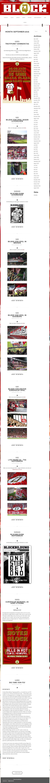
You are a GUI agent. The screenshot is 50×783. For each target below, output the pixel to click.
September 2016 (37, 186)
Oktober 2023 (36, 86)
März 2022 (36, 104)
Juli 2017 (35, 165)
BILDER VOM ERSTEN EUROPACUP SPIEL (17, 389)
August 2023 (36, 90)
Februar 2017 (36, 175)
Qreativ (23, 17)
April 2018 (36, 151)
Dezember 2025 (37, 45)
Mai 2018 (35, 149)
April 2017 (36, 171)
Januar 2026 (36, 43)
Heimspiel (17, 599)
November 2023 (37, 84)
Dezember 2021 (37, 106)
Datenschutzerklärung (17, 779)
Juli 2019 (35, 120)
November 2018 (37, 137)
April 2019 (36, 126)
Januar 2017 (36, 177)
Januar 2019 (36, 133)
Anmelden (35, 195)
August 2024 (36, 75)
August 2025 (36, 53)
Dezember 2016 (37, 179)
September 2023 (37, 88)
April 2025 (36, 59)
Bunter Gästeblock (37, 17)
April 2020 (36, 112)
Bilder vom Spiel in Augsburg (17, 316)
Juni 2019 (36, 122)
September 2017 (37, 161)
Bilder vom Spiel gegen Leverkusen (17, 120)
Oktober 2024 (36, 71)
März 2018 (36, 153)
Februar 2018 (36, 155)
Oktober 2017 (36, 159)
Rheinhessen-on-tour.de (17, 469)
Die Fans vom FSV (17, 682)
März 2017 (36, 173)
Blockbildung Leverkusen (17, 194)
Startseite (6, 17)
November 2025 (37, 47)
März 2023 (36, 96)
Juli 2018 (35, 145)
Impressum (5, 780)
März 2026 (36, 39)
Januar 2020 (36, 114)
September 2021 (37, 108)
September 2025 (37, 51)
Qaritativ (18, 17)
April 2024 (36, 82)
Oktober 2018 (36, 139)
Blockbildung (17, 191)
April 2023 (36, 94)
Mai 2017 (35, 169)
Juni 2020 (36, 110)
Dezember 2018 (37, 135)
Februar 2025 (36, 63)
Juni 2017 (36, 167)
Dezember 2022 (37, 98)
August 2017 (36, 163)
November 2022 (37, 100)
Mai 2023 (35, 92)
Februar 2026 (36, 41)
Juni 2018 (36, 147)
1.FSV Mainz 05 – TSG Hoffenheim (17, 460)
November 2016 (37, 182)
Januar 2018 (36, 157)
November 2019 (37, 116)
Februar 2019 (36, 130)
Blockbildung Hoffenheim (17, 535)
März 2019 (36, 128)
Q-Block (12, 17)
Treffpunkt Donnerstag (17, 43)
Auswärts (17, 41)
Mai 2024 (35, 79)
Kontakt (25, 22)
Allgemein (17, 680)
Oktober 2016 (36, 184)
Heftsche (29, 17)
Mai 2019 (35, 124)
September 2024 (37, 73)
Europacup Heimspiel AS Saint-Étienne (17, 602)
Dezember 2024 (37, 67)
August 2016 (36, 188)
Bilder (17, 117)
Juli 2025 (35, 55)
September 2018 (37, 141)
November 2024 (37, 69)
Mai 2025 (35, 57)
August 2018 (36, 143)
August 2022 (36, 102)
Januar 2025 (36, 65)
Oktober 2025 (36, 49)
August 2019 (36, 118)
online (25, 128)
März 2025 (36, 61)
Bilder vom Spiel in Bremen (17, 242)
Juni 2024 (36, 77)
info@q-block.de (11, 780)
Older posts (17, 772)
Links (45, 17)
